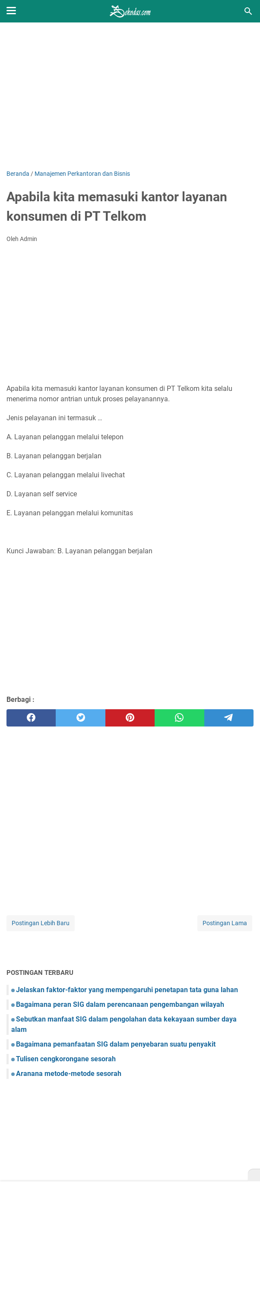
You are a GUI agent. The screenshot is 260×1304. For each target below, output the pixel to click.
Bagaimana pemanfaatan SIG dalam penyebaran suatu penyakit (116, 1044)
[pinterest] (130, 718)
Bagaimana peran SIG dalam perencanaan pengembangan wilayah (120, 1004)
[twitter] (80, 718)
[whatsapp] (179, 718)
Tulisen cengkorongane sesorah (66, 1059)
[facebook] (31, 718)
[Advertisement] (130, 95)
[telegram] (229, 718)
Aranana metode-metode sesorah (68, 1073)
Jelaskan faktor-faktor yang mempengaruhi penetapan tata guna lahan (127, 990)
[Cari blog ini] (248, 11)
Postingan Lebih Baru (41, 923)
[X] (254, 1175)
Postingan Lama (225, 923)
